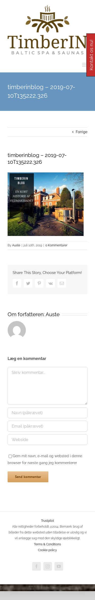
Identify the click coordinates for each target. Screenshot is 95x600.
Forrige (81, 132)
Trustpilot (47, 521)
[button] (1, 588)
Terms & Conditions (47, 544)
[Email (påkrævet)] (47, 426)
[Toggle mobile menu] (84, 64)
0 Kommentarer (56, 245)
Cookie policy (47, 550)
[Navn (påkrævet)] (47, 412)
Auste (16, 245)
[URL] (47, 439)
